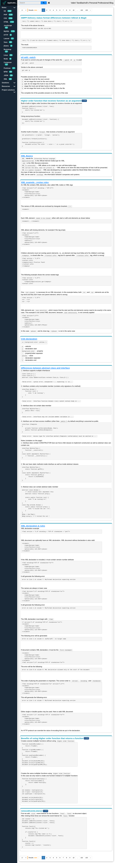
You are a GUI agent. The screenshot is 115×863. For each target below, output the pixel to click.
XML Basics (27, 156)
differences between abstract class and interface (45, 368)
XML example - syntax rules (35, 182)
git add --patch (28, 57)
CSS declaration (29, 339)
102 (82, 10)
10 (73, 10)
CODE (84, 100)
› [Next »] (90, 10)
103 (86, 10)
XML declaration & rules (33, 526)
